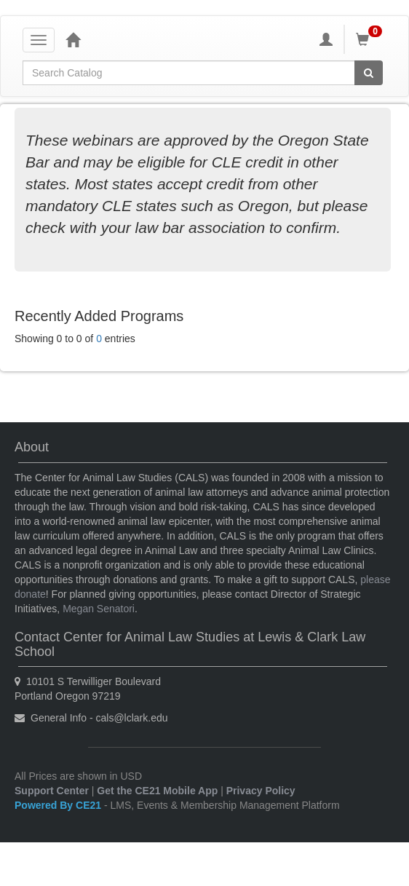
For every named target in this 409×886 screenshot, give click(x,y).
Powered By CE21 (59, 805)
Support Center (52, 790)
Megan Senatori (99, 608)
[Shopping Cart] (371, 39)
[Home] (73, 39)
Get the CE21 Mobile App (157, 790)
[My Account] (326, 39)
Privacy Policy (260, 790)
